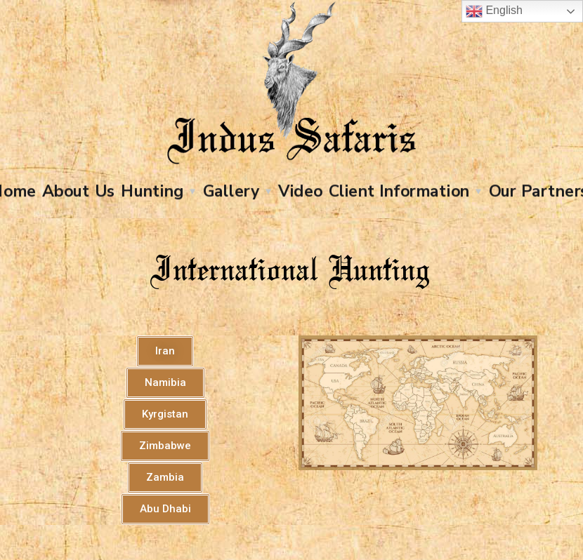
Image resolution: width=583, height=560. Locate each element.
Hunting (152, 190)
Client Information (399, 190)
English (494, 11)
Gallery (231, 190)
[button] (165, 351)
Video (300, 190)
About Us (78, 190)
